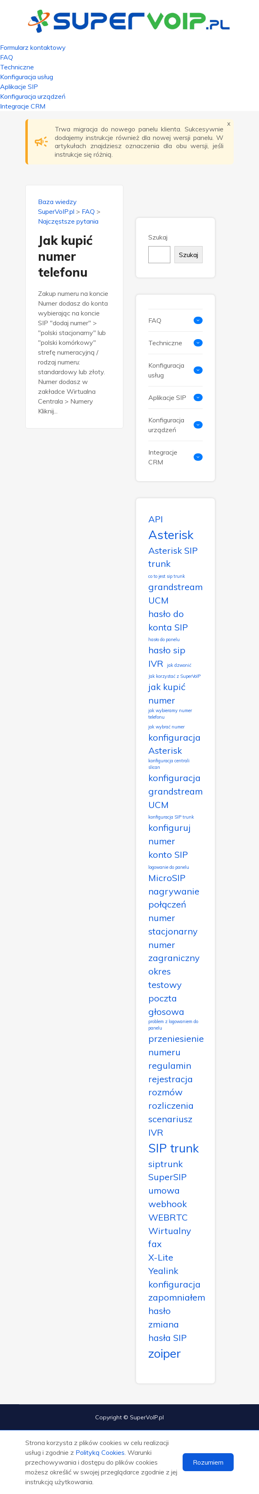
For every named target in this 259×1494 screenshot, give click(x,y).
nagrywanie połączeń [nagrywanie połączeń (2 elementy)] (173, 898)
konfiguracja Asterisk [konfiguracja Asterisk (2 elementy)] (174, 744)
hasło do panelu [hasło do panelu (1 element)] (164, 639)
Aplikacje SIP (19, 86)
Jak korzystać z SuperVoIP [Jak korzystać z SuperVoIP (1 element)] (174, 676)
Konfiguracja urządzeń (32, 96)
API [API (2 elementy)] (155, 518)
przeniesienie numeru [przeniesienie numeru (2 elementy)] (176, 1045)
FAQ (6, 57)
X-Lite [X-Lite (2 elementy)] (160, 1257)
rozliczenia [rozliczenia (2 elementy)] (171, 1105)
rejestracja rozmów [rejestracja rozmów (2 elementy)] (170, 1085)
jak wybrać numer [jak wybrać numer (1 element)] (166, 727)
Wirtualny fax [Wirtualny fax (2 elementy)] (169, 1237)
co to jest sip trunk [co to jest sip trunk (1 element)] (166, 576)
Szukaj (157, 237)
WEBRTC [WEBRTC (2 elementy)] (168, 1217)
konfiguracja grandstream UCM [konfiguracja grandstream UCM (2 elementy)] (175, 791)
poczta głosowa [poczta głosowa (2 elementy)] (166, 1004)
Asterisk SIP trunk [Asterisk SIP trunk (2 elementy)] (173, 557)
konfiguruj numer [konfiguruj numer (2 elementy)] (169, 834)
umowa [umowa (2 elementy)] (164, 1190)
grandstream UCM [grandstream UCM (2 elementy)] (175, 593)
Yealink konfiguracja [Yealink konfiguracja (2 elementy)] (174, 1277)
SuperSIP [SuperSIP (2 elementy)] (167, 1176)
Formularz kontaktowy (33, 47)
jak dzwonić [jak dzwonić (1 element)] (179, 665)
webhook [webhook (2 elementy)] (167, 1203)
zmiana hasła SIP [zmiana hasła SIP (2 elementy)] (167, 1331)
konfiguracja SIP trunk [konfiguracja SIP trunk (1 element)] (171, 817)
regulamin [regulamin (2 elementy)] (169, 1065)
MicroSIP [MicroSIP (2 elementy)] (166, 877)
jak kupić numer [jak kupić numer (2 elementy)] (166, 693)
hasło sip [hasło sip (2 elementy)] (166, 649)
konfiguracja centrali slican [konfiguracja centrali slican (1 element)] (169, 764)
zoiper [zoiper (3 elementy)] (164, 1353)
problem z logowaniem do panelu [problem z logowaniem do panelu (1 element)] (173, 1025)
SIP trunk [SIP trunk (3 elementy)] (173, 1148)
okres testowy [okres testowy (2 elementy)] (165, 978)
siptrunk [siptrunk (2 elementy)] (165, 1163)
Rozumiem (208, 1462)
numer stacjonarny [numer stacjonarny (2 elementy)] (173, 924)
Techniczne (17, 67)
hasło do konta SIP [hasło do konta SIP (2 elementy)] (168, 620)
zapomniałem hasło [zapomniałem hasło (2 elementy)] (176, 1304)
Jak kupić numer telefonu (65, 256)
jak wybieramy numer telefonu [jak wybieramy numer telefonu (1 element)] (170, 714)
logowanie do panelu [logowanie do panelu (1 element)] (168, 867)
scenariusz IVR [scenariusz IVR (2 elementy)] (170, 1125)
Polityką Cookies (100, 1452)
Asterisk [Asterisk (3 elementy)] (171, 534)
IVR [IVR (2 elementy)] (155, 663)
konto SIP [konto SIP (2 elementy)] (168, 854)
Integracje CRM (22, 106)
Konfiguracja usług (26, 77)
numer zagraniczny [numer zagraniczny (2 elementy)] (174, 951)
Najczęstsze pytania (68, 221)
